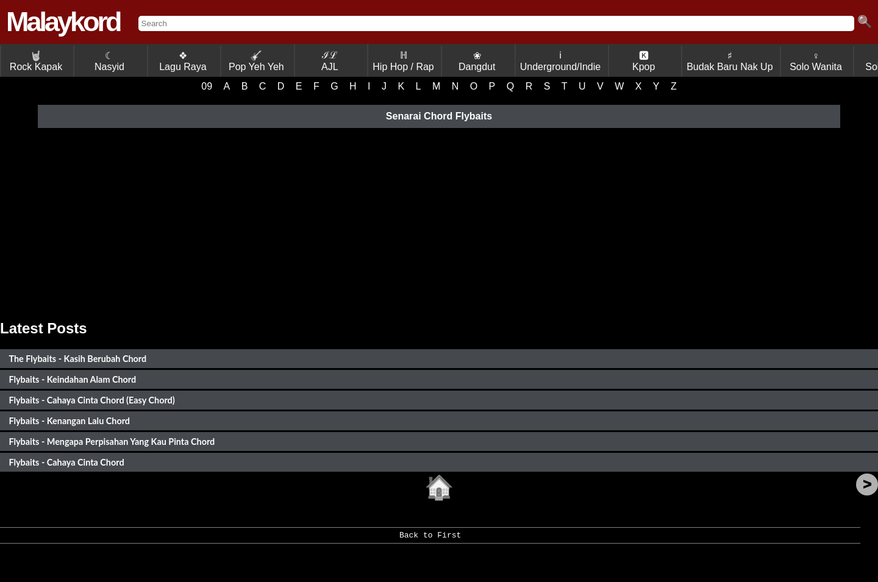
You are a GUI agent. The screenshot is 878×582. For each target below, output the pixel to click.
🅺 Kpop (643, 61)
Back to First (430, 539)
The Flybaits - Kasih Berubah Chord (77, 358)
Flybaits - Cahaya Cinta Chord (66, 462)
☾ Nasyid (109, 61)
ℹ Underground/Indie (560, 61)
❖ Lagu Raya (182, 61)
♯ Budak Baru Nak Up (730, 61)
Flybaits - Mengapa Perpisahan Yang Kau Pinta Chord (112, 441)
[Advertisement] (439, 222)
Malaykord (63, 21)
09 (206, 86)
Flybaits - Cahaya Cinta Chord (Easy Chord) (91, 400)
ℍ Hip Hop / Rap (403, 61)
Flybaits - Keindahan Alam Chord (72, 379)
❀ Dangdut (477, 61)
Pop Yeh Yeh (256, 61)
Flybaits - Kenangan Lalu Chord (69, 421)
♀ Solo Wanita (816, 61)
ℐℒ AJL (329, 61)
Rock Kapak (36, 61)
